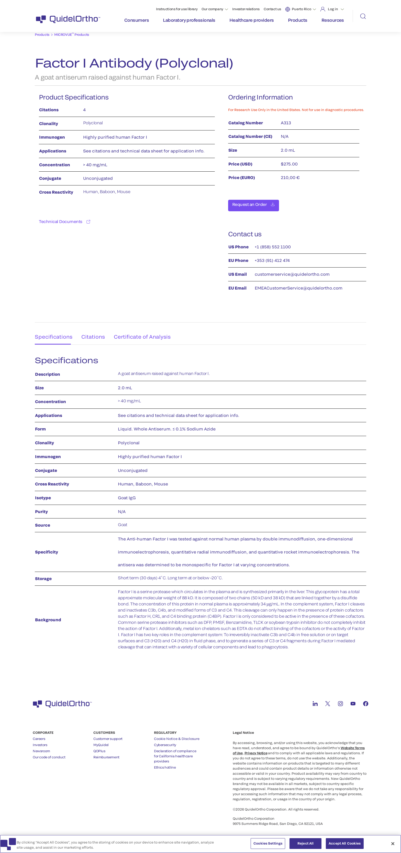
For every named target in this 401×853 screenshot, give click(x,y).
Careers (39, 736)
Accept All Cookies (345, 846)
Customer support (107, 736)
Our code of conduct (49, 754)
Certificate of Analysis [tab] (145, 332)
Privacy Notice (256, 750)
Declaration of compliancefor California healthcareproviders (175, 753)
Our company (212, 9)
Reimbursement (106, 754)
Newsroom (41, 748)
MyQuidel (101, 742)
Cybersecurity (165, 742)
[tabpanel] (200, 502)
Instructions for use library (176, 9)
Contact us (272, 9)
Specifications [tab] (51, 332)
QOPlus (99, 748)
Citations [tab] (94, 332)
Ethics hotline (165, 764)
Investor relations (246, 9)
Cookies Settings (267, 846)
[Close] (392, 845)
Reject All (305, 846)
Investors (40, 742)
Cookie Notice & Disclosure (176, 736)
